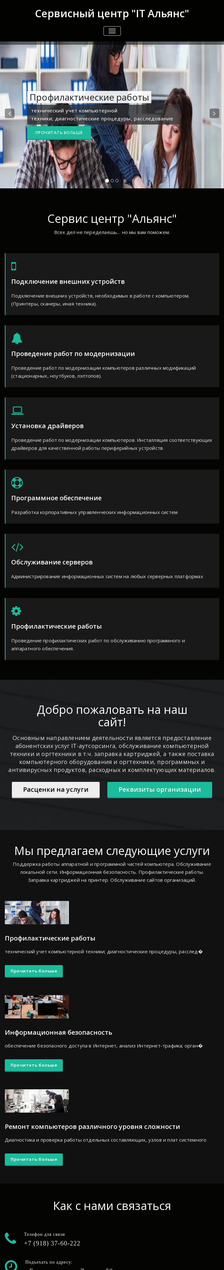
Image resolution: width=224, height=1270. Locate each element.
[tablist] (112, 182)
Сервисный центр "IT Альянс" (112, 13)
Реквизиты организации (160, 789)
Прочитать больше (59, 132)
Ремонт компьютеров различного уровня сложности (92, 1126)
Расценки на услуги (55, 789)
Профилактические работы (50, 938)
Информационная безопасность (58, 1032)
